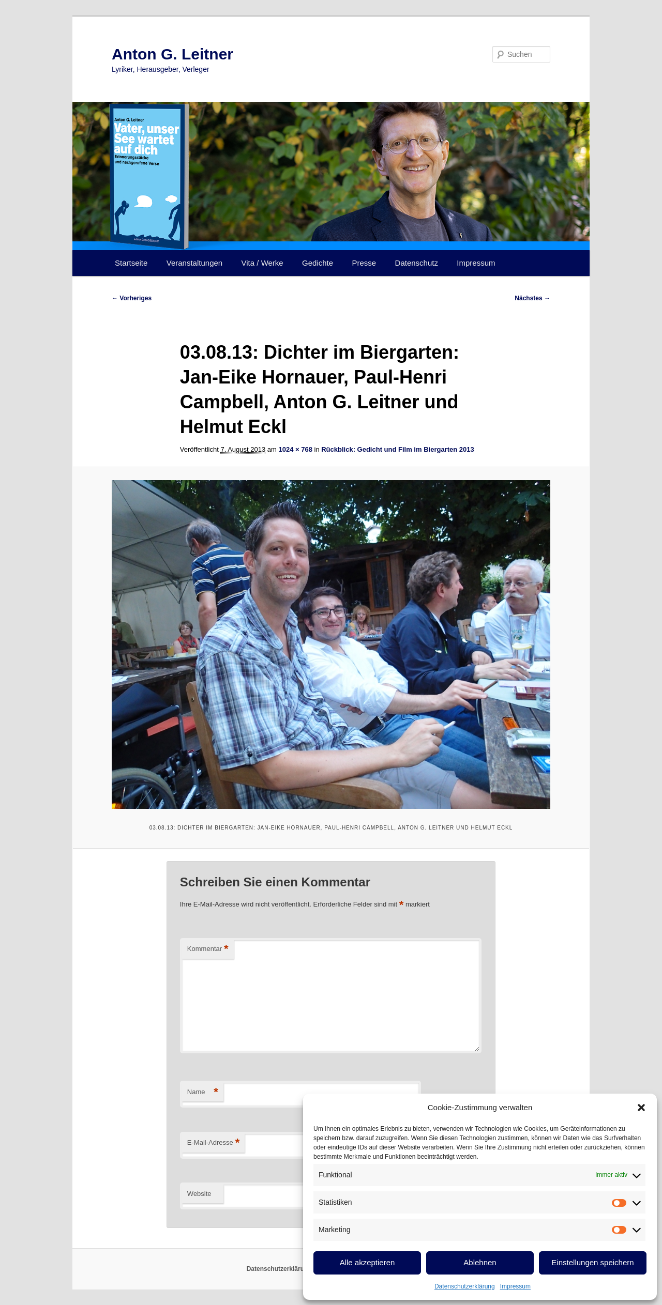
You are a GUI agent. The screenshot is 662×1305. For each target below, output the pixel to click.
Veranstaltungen (194, 262)
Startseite (131, 262)
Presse (364, 262)
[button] (641, 1107)
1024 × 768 (295, 449)
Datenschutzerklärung (464, 1286)
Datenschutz (416, 262)
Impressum (515, 1286)
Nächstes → (532, 298)
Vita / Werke (262, 262)
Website (199, 1193)
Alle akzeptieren (367, 1262)
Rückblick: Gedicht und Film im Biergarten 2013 (397, 449)
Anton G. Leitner (172, 54)
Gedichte (317, 262)
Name (202, 1092)
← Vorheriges (132, 298)
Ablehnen (479, 1262)
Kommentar (208, 949)
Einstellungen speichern (592, 1262)
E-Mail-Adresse (213, 1142)
